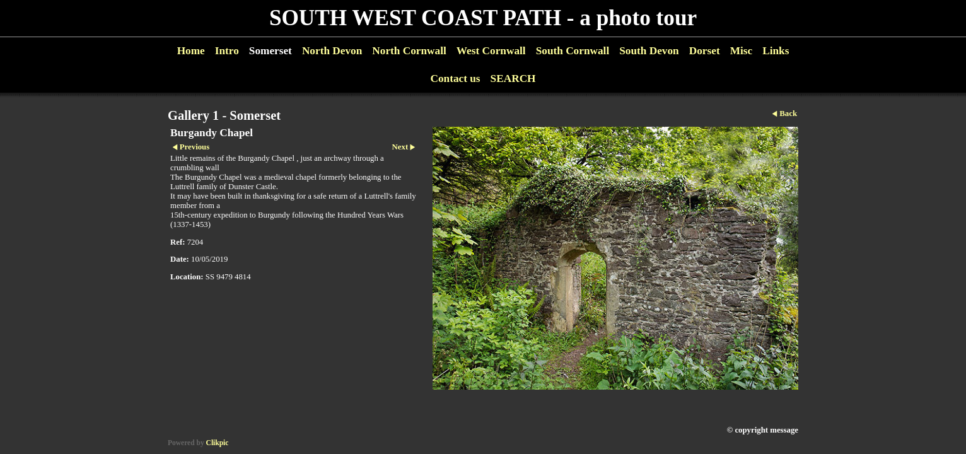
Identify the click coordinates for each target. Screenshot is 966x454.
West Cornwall (491, 51)
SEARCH (513, 78)
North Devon (332, 51)
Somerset (270, 51)
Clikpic (217, 442)
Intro (227, 51)
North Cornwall (409, 51)
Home (191, 51)
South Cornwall (573, 51)
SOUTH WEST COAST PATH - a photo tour (483, 18)
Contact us (455, 78)
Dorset (704, 51)
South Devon (649, 51)
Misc (741, 51)
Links (775, 51)
